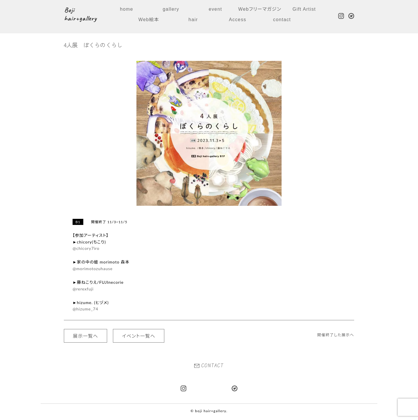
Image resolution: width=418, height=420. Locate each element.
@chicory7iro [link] (86, 248)
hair (193, 19)
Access (237, 19)
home (126, 9)
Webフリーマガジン (259, 9)
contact (282, 19)
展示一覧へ (85, 336)
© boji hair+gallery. (208, 411)
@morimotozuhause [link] (93, 268)
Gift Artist (304, 9)
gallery (171, 9)
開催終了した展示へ (335, 334)
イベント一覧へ (138, 336)
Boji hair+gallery (80, 14)
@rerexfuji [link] (83, 288)
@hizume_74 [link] (85, 308)
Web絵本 (148, 19)
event (215, 9)
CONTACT (209, 365)
